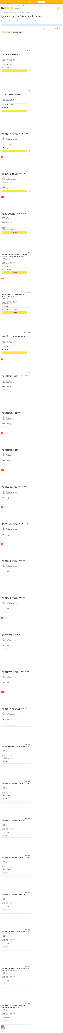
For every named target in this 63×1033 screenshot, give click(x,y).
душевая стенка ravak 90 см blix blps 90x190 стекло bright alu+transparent (46, 512)
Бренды (34, 969)
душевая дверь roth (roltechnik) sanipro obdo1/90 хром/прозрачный (45, 821)
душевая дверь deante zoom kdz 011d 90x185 (46, 782)
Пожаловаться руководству (38, 1019)
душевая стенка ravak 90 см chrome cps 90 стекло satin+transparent (45, 549)
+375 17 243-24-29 (37, 1000)
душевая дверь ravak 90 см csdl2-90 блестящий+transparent (43, 215)
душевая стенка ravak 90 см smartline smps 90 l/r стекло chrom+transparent (46, 53)
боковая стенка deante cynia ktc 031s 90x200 (46, 743)
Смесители (3, 975)
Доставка (18, 5)
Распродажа (8, 5)
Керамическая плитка (6, 981)
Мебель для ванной (5, 977)
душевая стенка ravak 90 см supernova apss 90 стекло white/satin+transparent (47, 438)
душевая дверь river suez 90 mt (11, 666)
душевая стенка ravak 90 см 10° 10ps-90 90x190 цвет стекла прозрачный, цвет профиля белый (15, 587)
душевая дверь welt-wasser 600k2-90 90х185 (14, 743)
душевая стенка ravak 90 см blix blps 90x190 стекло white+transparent (14, 475)
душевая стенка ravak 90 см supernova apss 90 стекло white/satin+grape (47, 401)
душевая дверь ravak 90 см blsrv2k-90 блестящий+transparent (13, 625)
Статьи (34, 986)
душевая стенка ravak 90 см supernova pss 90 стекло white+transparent (15, 93)
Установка (29, 5)
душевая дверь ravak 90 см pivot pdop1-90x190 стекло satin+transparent (15, 215)
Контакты (50, 5)
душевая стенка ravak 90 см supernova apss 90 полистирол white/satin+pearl (15, 289)
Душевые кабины (5, 971)
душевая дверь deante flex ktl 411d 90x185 (14, 820)
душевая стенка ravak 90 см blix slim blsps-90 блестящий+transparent (46, 252)
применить (41, 1)
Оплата (13, 5)
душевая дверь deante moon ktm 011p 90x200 (15, 782)
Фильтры (4, 25)
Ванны (2, 973)
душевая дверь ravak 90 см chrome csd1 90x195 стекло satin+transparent (15, 401)
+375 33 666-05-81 (37, 998)
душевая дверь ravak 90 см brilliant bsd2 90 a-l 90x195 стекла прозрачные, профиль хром (47, 175)
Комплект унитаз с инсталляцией (8, 988)
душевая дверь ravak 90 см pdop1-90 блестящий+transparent (12, 252)
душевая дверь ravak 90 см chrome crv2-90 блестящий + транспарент (14, 133)
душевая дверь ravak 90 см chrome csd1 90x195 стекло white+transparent (47, 475)
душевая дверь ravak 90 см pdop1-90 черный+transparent (44, 326)
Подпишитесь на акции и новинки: (9, 1012)
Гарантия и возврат (37, 5)
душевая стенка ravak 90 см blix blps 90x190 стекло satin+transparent (46, 93)
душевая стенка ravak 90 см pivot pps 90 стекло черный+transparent (13, 326)
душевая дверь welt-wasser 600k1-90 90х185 (46, 705)
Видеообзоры (35, 988)
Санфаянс (3, 979)
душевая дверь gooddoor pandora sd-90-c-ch (15, 705)
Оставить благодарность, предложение (41, 1018)
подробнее (34, 1)
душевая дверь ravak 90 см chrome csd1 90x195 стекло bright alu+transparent (15, 512)
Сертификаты (35, 984)
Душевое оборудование (6, 969)
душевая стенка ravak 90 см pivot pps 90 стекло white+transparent (13, 438)
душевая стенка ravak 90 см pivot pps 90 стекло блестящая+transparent (13, 53)
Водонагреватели (5, 984)
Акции (3, 5)
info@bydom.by (36, 1004)
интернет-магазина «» (12, 990)
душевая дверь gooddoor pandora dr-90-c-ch (46, 666)
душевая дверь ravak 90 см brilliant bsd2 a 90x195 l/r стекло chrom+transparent (45, 133)
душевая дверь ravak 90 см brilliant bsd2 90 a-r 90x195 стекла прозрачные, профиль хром (47, 625)
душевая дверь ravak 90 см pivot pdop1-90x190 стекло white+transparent (15, 363)
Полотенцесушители (5, 982)
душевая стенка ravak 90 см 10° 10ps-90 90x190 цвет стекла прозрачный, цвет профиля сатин (46, 587)
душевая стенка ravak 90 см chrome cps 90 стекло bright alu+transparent (45, 363)
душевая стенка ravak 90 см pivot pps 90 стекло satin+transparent (45, 289)
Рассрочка (23, 5)
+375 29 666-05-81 (34, 996)
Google (15, 991)
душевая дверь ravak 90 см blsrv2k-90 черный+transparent (13, 175)
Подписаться (16, 1019)
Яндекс (19, 991)
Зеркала (3, 986)
